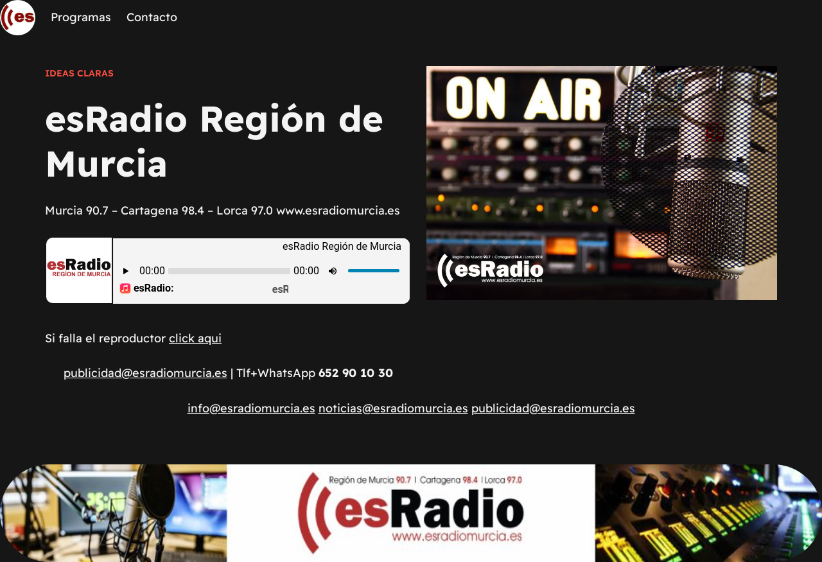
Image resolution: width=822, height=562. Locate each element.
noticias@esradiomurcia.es (393, 408)
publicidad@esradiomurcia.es (145, 372)
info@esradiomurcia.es (251, 408)
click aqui (195, 338)
